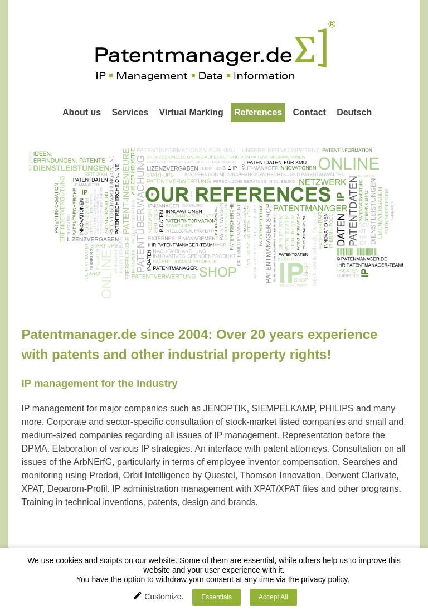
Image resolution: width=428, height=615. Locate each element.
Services (129, 112)
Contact (309, 112)
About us (81, 112)
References (258, 112)
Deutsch (354, 112)
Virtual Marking (191, 112)
